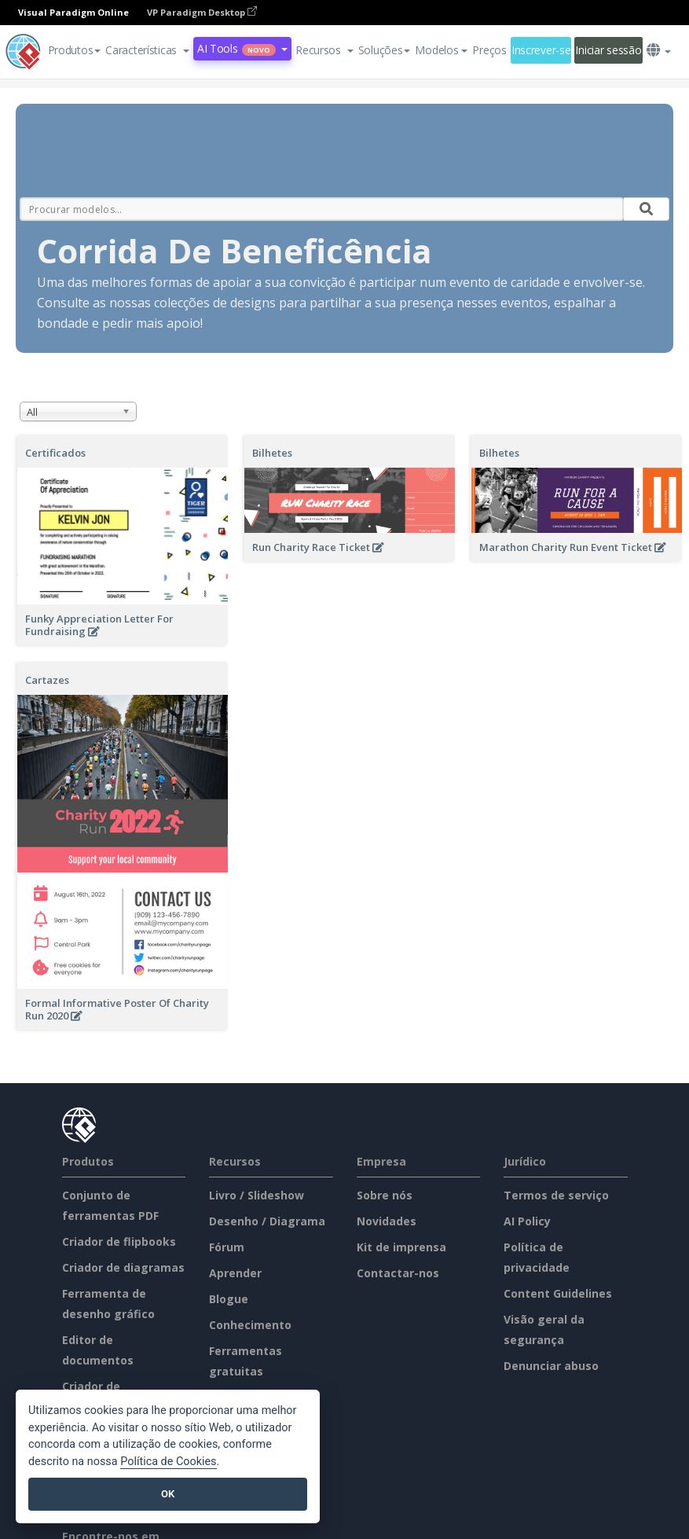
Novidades (386, 1221)
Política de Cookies (168, 1461)
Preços (489, 49)
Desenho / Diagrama (267, 1221)
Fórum (226, 1247)
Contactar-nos (398, 1272)
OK (167, 1494)
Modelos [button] (441, 49)
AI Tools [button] (242, 48)
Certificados (55, 453)
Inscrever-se (541, 49)
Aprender (235, 1272)
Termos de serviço (556, 1195)
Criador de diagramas (123, 1267)
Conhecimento (250, 1324)
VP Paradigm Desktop (202, 12)
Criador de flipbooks (119, 1241)
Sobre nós (384, 1195)
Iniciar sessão (608, 49)
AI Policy (527, 1221)
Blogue (228, 1298)
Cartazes (47, 680)
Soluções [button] (384, 49)
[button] (147, 50)
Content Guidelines (558, 1293)
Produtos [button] (74, 49)
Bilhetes (272, 453)
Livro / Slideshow (256, 1195)
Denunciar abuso (551, 1365)
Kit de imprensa (401, 1247)
